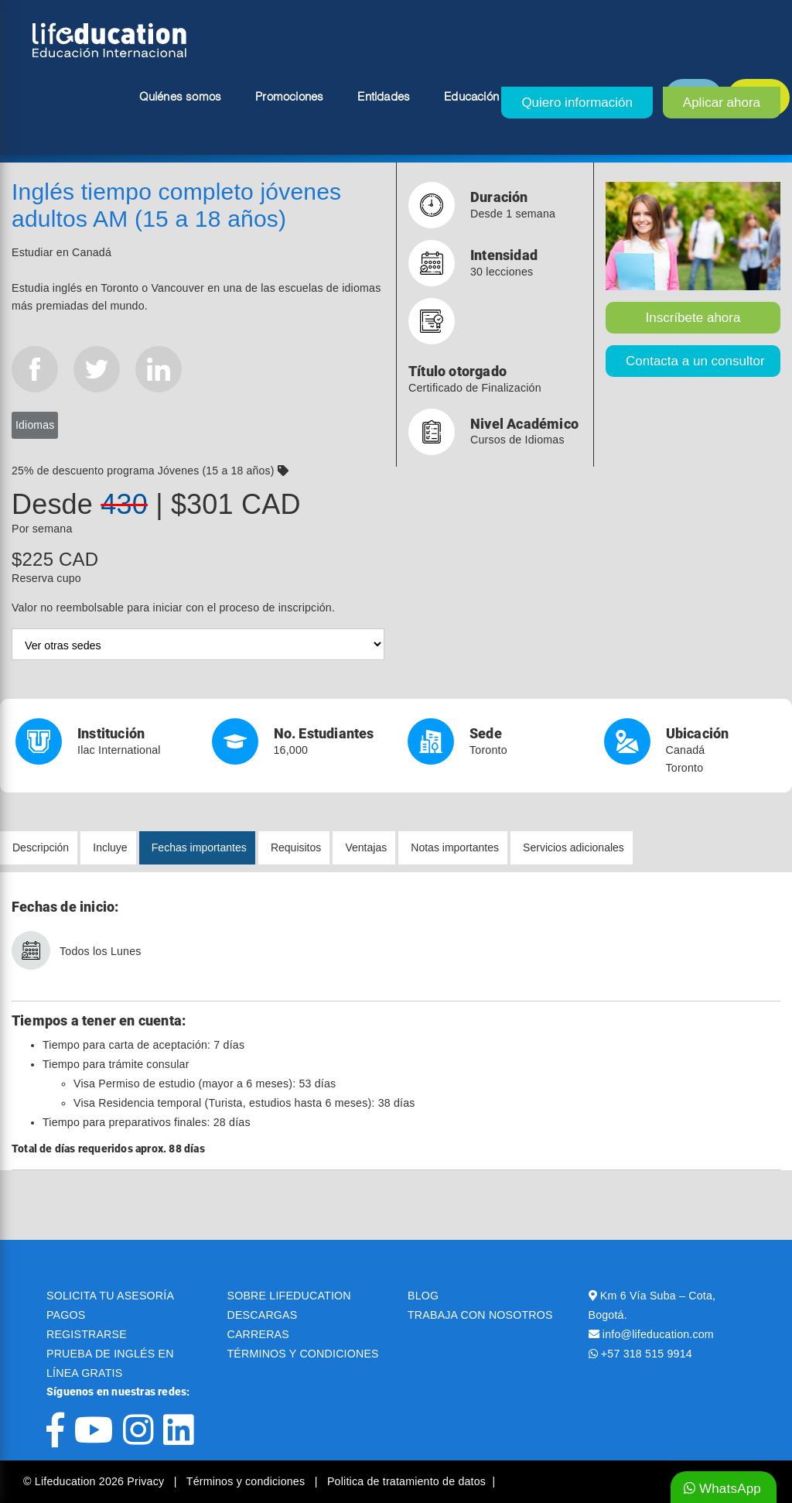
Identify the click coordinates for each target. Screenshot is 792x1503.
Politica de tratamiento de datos (406, 1481)
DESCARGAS (262, 1315)
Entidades (383, 97)
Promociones (289, 97)
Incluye (110, 847)
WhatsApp (722, 1488)
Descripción (40, 847)
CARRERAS (258, 1334)
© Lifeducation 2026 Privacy (95, 1481)
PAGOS (65, 1315)
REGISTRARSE (86, 1334)
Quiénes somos (180, 97)
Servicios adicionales (573, 847)
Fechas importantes (199, 847)
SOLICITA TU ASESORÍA (110, 1295)
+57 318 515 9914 (646, 1353)
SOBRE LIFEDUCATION (289, 1295)
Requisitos (296, 847)
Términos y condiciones (247, 1481)
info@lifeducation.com (658, 1334)
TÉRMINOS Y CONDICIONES (303, 1353)
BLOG (423, 1295)
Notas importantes (455, 847)
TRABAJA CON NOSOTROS (480, 1315)
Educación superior (494, 97)
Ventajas (366, 847)
